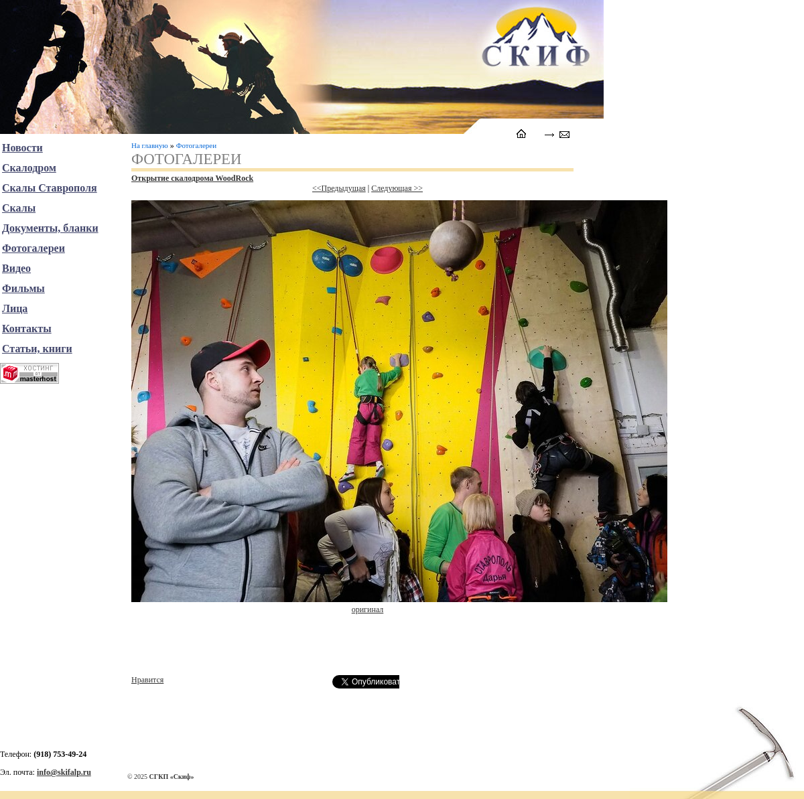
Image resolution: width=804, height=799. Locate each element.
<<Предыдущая (339, 188)
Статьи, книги (37, 348)
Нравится (147, 679)
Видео (16, 268)
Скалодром (29, 167)
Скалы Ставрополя (49, 188)
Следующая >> (397, 188)
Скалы (19, 208)
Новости (22, 147)
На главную (149, 145)
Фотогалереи (196, 145)
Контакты (27, 328)
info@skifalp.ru (64, 772)
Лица (14, 308)
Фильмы (23, 288)
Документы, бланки (50, 228)
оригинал (368, 609)
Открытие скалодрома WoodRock (192, 178)
